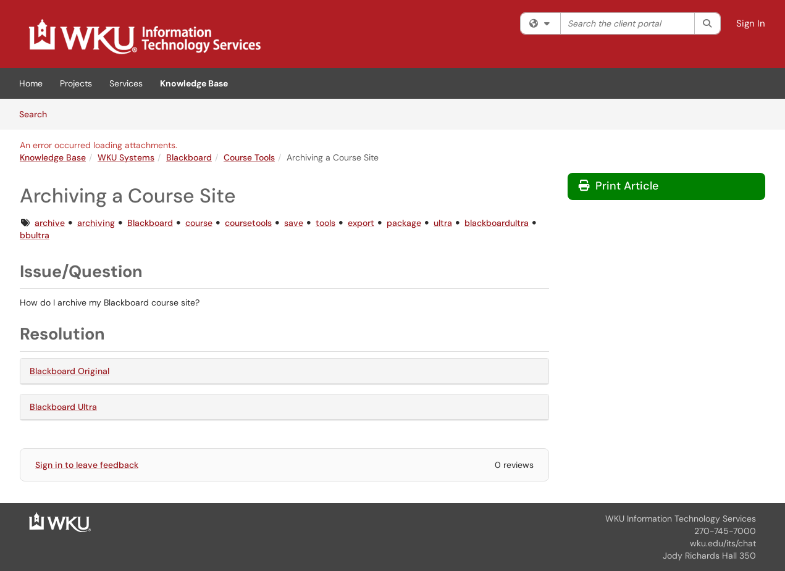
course (198, 222)
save (293, 222)
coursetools (248, 222)
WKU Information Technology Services (680, 518)
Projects (76, 83)
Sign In (750, 23)
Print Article (618, 185)
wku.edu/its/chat (723, 543)
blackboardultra (496, 222)
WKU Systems (126, 157)
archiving (96, 222)
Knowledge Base (194, 83)
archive (50, 222)
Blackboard (189, 157)
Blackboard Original (69, 371)
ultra (443, 222)
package (404, 222)
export (361, 222)
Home (31, 83)
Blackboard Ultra (63, 406)
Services (126, 83)
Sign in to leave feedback (86, 464)
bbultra (34, 235)
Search (37, 113)
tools (325, 222)
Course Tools (249, 157)
